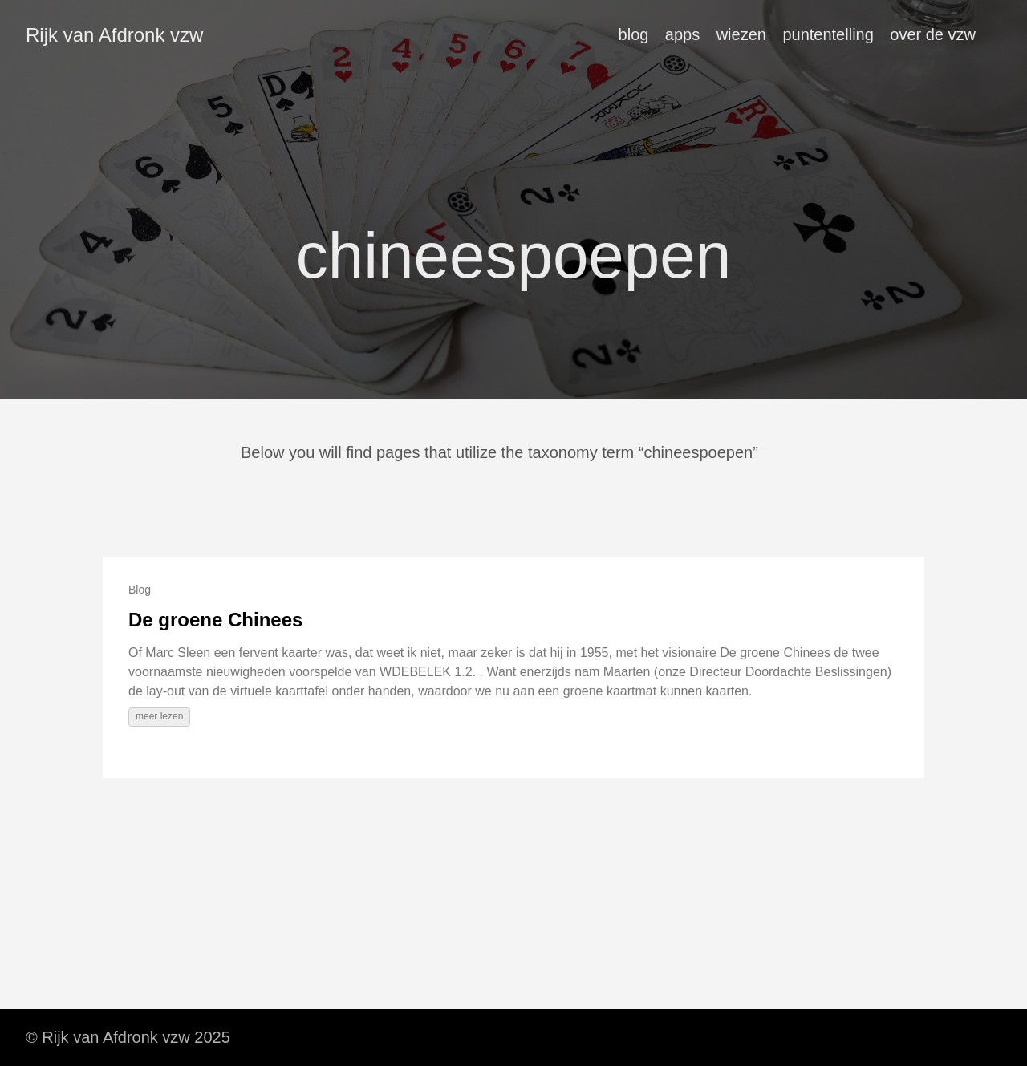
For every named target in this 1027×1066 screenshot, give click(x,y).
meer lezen (159, 716)
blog (634, 34)
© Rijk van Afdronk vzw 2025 (128, 1037)
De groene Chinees (215, 619)
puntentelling (827, 34)
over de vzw (933, 34)
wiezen (741, 34)
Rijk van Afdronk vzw (114, 35)
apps (682, 34)
